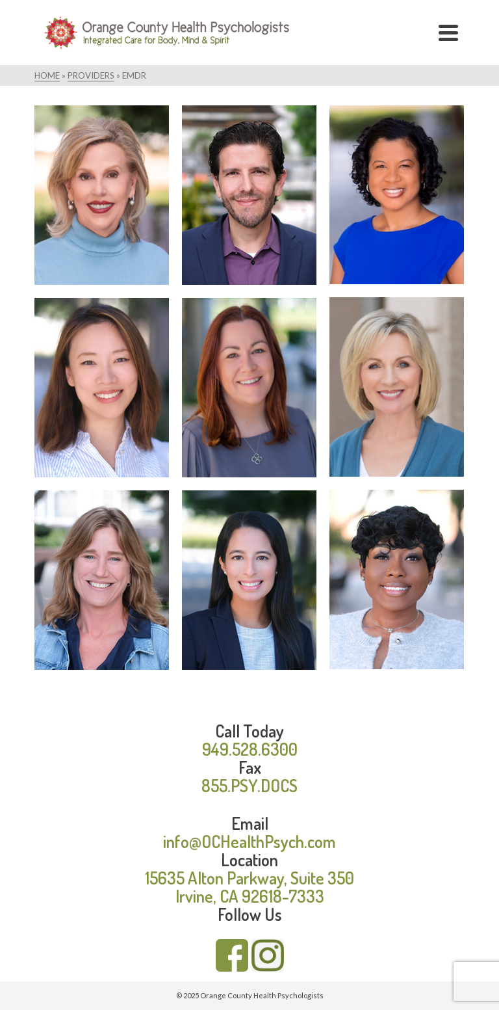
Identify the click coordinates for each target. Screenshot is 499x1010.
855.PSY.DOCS (249, 785)
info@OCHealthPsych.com (249, 841)
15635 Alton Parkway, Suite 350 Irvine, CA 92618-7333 (249, 887)
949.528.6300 (250, 749)
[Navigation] (448, 32)
